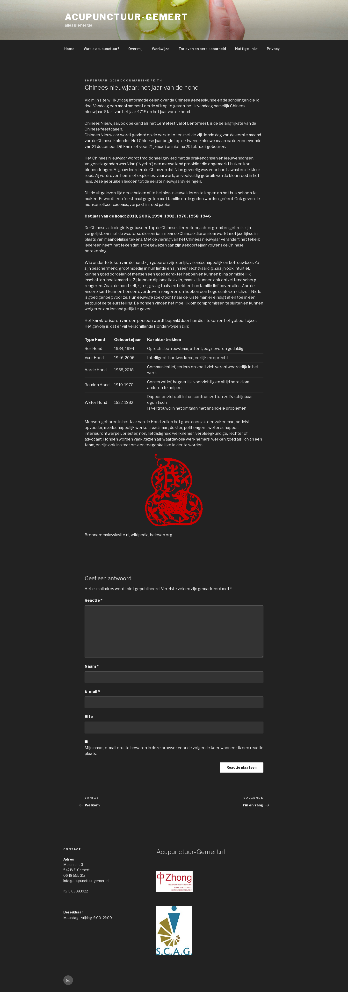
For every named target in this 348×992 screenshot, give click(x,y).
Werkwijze (160, 49)
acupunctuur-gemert (126, 17)
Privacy (273, 49)
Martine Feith (147, 80)
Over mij (135, 49)
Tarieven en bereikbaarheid (202, 49)
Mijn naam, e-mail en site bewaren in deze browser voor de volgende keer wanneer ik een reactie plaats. (174, 751)
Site (89, 716)
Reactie (93, 600)
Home (69, 49)
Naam (92, 666)
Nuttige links (246, 49)
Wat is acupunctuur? (101, 49)
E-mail (92, 691)
